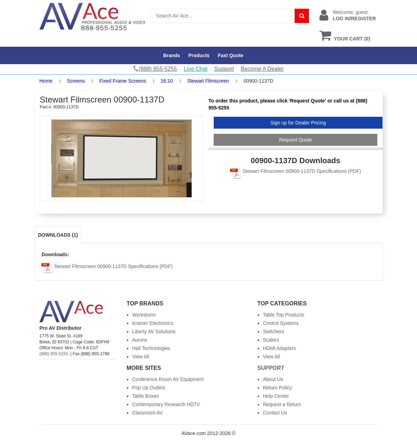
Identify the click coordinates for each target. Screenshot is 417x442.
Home (45, 81)
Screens (76, 81)
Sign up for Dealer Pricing (298, 122)
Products (199, 55)
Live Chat (195, 69)
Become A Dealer (262, 69)
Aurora (139, 340)
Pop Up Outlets (148, 387)
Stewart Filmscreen (208, 81)
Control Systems (281, 323)
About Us (273, 379)
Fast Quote (230, 55)
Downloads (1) (58, 235)
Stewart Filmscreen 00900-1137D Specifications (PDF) (295, 171)
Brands (171, 55)
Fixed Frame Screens (122, 81)
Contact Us (275, 413)
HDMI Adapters (279, 348)
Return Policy (277, 387)
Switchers (273, 331)
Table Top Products (283, 315)
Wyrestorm (144, 315)
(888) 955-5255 (53, 353)
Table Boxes (145, 396)
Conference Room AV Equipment (168, 379)
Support (224, 69)
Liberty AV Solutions (153, 331)
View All (140, 356)
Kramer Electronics (152, 323)
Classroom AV (147, 413)
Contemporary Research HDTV (166, 404)
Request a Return (282, 404)
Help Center (276, 396)
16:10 (167, 81)
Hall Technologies (151, 348)
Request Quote (295, 140)
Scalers (271, 340)
